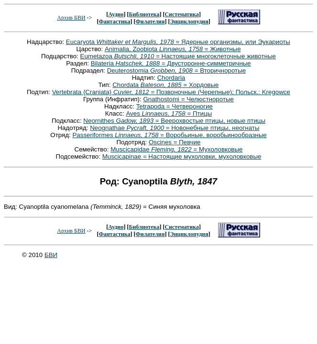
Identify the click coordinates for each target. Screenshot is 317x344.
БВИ (50, 254)
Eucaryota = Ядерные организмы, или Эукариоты (178, 41)
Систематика (181, 14)
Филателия (150, 21)
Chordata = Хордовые (165, 84)
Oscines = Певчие (175, 142)
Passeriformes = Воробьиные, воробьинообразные (169, 135)
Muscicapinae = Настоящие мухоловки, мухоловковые (182, 156)
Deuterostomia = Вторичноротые (176, 70)
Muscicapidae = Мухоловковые (176, 149)
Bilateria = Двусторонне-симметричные (171, 63)
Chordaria (171, 77)
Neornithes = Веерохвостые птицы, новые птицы (174, 120)
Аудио (115, 14)
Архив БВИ (71, 17)
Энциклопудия (189, 21)
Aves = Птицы (169, 113)
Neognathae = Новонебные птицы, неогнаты (174, 127)
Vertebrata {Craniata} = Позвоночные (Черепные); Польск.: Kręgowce (171, 92)
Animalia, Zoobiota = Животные (173, 49)
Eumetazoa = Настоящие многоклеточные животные (178, 56)
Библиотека (144, 14)
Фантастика (114, 21)
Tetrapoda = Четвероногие (174, 106)
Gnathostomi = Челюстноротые (188, 99)
